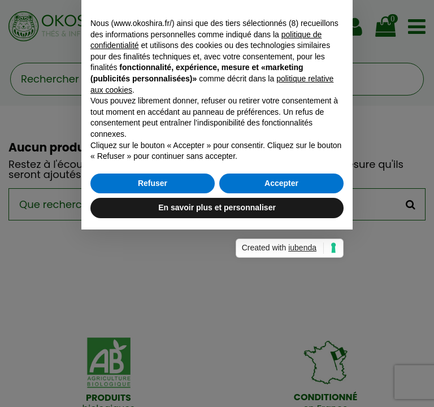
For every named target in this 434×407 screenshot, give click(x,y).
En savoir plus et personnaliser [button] (217, 296)
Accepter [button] (281, 271)
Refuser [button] (152, 271)
